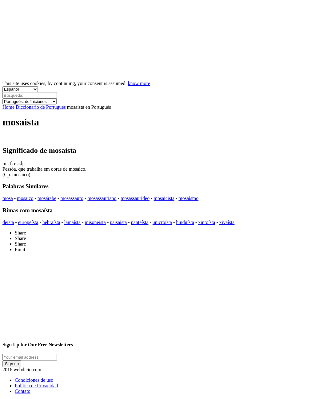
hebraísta (51, 222)
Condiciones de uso (34, 380)
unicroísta (162, 222)
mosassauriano (101, 198)
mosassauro (71, 198)
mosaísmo (188, 198)
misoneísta (95, 222)
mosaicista (164, 198)
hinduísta (185, 222)
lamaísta (72, 222)
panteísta (140, 222)
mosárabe (47, 198)
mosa (7, 198)
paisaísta (118, 222)
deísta (8, 222)
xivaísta (227, 222)
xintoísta (206, 222)
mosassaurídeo (135, 198)
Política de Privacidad (36, 385)
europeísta (28, 222)
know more (139, 83)
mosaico (25, 198)
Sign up (12, 363)
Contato (22, 391)
